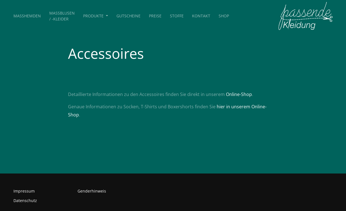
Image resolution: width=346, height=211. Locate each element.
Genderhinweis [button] (92, 191)
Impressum (24, 191)
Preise (155, 15)
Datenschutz (25, 200)
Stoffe (177, 15)
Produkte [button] (94, 15)
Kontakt (201, 15)
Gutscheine (128, 15)
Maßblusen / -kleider (62, 16)
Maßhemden (27, 15)
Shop (224, 15)
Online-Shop (239, 94)
